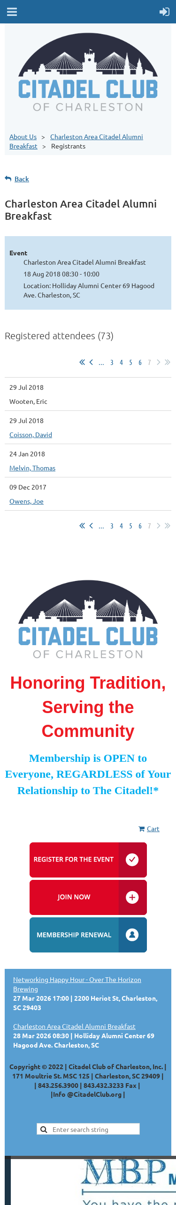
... (101, 361)
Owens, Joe (26, 501)
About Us (23, 136)
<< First (82, 362)
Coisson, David (30, 434)
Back (22, 178)
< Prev (91, 362)
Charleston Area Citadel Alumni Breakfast (74, 1026)
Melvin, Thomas (32, 467)
